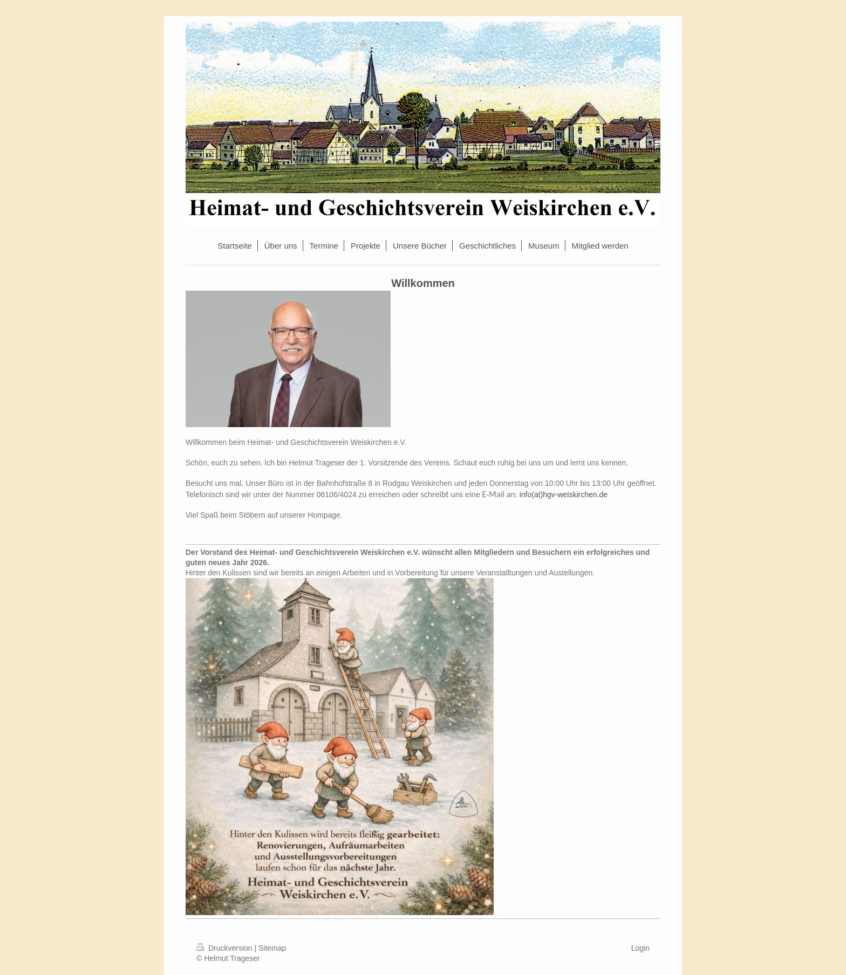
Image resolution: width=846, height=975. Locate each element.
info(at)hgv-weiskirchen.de (564, 494)
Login (640, 948)
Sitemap (272, 948)
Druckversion (225, 948)
